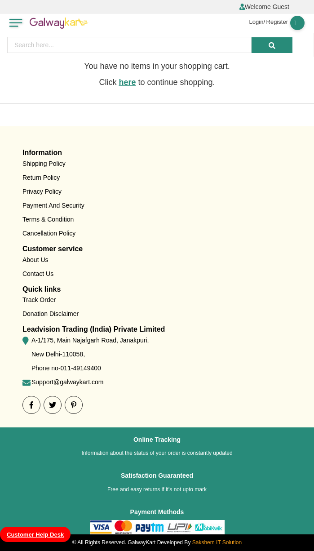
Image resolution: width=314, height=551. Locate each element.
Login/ (257, 21)
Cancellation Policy (48, 233)
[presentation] (129, 45)
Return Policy (41, 177)
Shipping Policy (44, 163)
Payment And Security (53, 205)
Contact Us (37, 273)
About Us (35, 259)
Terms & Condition (48, 219)
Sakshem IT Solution (217, 542)
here (127, 82)
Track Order (39, 299)
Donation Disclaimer (50, 313)
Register (277, 21)
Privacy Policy (42, 191)
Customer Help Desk (35, 534)
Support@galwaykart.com (67, 382)
